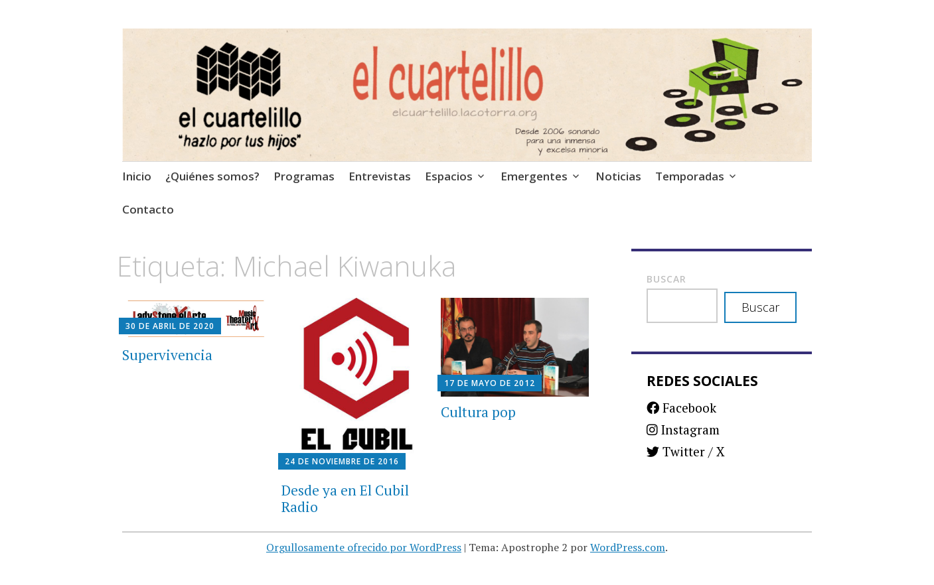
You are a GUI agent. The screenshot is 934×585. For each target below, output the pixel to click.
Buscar (666, 279)
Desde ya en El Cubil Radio (345, 498)
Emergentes (534, 176)
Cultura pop (478, 412)
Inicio (136, 176)
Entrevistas (380, 176)
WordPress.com (627, 547)
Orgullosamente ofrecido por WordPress (363, 547)
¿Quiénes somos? (212, 176)
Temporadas (689, 176)
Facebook (681, 407)
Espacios (449, 176)
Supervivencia (167, 355)
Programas (304, 176)
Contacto (148, 209)
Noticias (618, 176)
